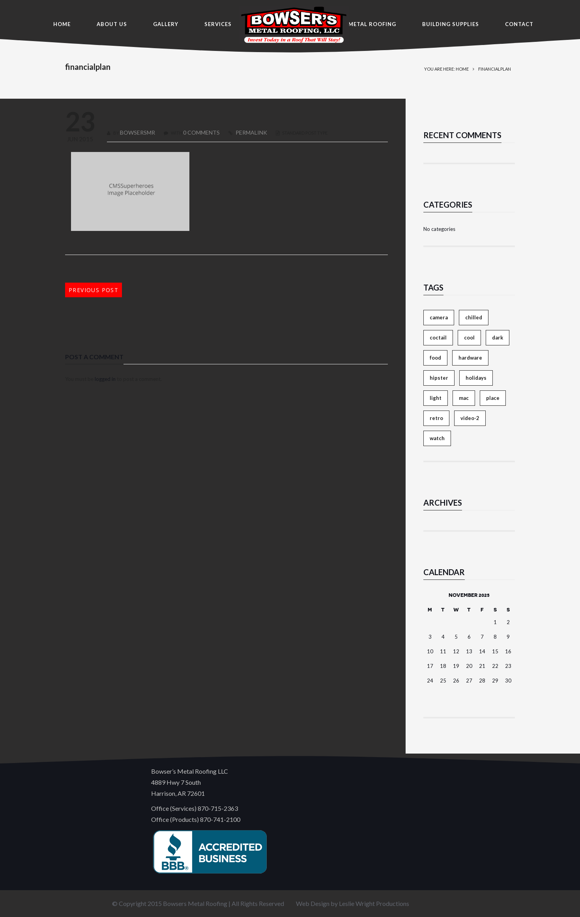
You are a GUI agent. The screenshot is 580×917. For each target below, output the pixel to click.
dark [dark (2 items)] (497, 337)
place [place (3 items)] (493, 398)
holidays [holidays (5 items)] (476, 378)
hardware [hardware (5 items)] (470, 357)
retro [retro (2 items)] (436, 418)
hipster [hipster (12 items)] (439, 378)
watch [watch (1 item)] (437, 438)
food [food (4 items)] (435, 357)
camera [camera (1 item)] (439, 317)
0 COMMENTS (201, 132)
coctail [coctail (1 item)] (438, 337)
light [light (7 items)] (436, 398)
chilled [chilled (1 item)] (473, 317)
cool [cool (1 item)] (469, 337)
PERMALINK (250, 132)
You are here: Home (446, 68)
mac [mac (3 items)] (464, 398)
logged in (105, 379)
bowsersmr (137, 132)
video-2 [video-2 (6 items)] (469, 418)
